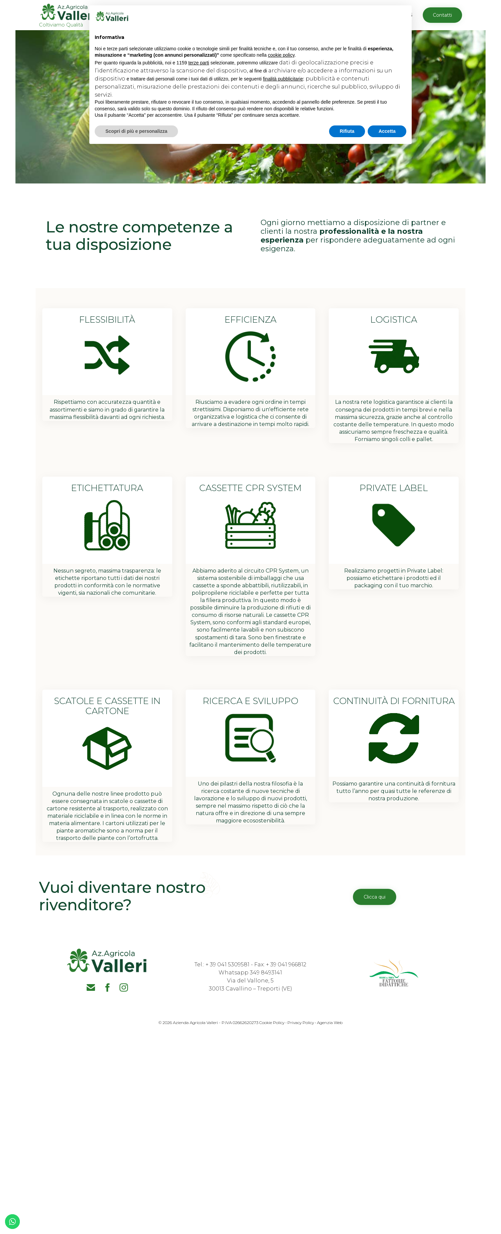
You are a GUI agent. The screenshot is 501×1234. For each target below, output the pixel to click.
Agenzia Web (330, 1022)
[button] (442, 15)
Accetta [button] (387, 131)
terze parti (198, 62)
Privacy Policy (300, 1022)
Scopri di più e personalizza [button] (136, 131)
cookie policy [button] (281, 55)
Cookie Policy (271, 1022)
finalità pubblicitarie (283, 79)
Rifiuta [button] (347, 131)
